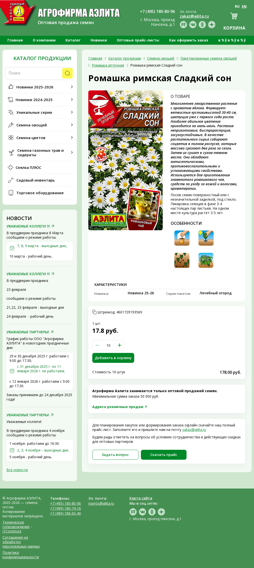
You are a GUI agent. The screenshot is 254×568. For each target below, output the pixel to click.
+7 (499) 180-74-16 (65, 508)
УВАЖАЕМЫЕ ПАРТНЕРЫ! (27, 332)
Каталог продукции (42, 58)
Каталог (73, 40)
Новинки (99, 40)
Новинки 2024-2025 (34, 99)
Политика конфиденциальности (20, 554)
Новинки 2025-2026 (34, 86)
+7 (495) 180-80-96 (65, 503)
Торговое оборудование (40, 192)
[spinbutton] (108, 345)
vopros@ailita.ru (101, 503)
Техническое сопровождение (16, 524)
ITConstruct (11, 531)
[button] (119, 345)
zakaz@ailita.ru (194, 429)
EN (244, 6)
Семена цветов (30, 137)
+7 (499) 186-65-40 (65, 513)
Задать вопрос (115, 454)
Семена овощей (31, 124)
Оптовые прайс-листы (138, 40)
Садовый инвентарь (35, 180)
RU (237, 6)
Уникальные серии (34, 112)
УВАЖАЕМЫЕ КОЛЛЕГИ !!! (28, 226)
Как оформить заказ (188, 40)
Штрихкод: (119, 312)
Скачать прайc (163, 454)
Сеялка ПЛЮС (28, 167)
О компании (44, 40)
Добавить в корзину (113, 357)
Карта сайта (140, 498)
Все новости (17, 469)
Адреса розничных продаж (117, 406)
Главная (15, 40)
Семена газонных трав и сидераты (40, 152)
